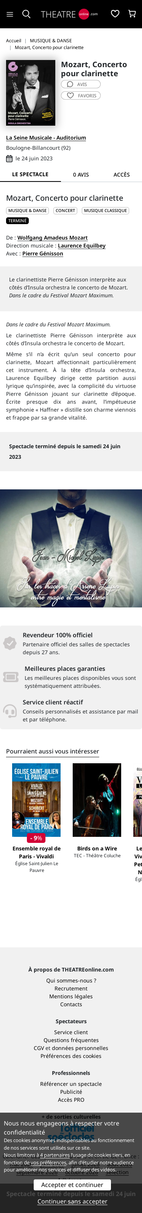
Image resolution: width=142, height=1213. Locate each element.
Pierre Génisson (42, 253)
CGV (39, 1048)
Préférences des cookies (71, 1055)
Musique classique (105, 210)
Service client (71, 1032)
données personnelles (80, 1048)
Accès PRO (71, 1099)
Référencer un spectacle (71, 1083)
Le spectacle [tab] (30, 174)
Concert (65, 210)
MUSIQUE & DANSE (27, 210)
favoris (82, 95)
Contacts (71, 1004)
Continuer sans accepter (72, 1201)
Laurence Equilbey (82, 245)
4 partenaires (55, 1155)
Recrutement (71, 988)
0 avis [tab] (81, 174)
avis (77, 84)
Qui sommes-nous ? (71, 980)
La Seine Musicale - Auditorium (46, 137)
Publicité (71, 1091)
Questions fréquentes (71, 1040)
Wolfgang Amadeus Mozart (52, 237)
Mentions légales (71, 996)
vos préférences (48, 1162)
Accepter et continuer (72, 1185)
